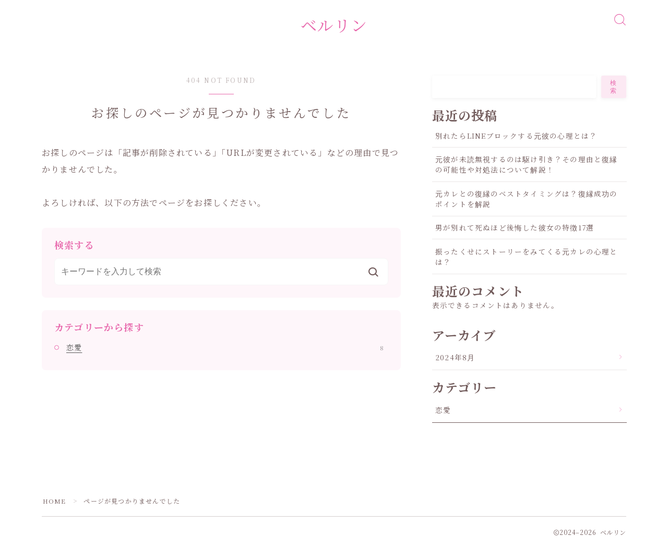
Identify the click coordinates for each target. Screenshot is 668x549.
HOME (54, 502)
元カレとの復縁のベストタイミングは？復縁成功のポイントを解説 (526, 200)
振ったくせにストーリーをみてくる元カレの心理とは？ (526, 258)
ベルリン (334, 25)
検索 (613, 88)
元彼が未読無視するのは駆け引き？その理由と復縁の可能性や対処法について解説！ (526, 166)
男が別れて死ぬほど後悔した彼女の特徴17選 (514, 229)
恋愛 (225, 349)
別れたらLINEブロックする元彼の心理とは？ (516, 137)
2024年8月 (455, 359)
